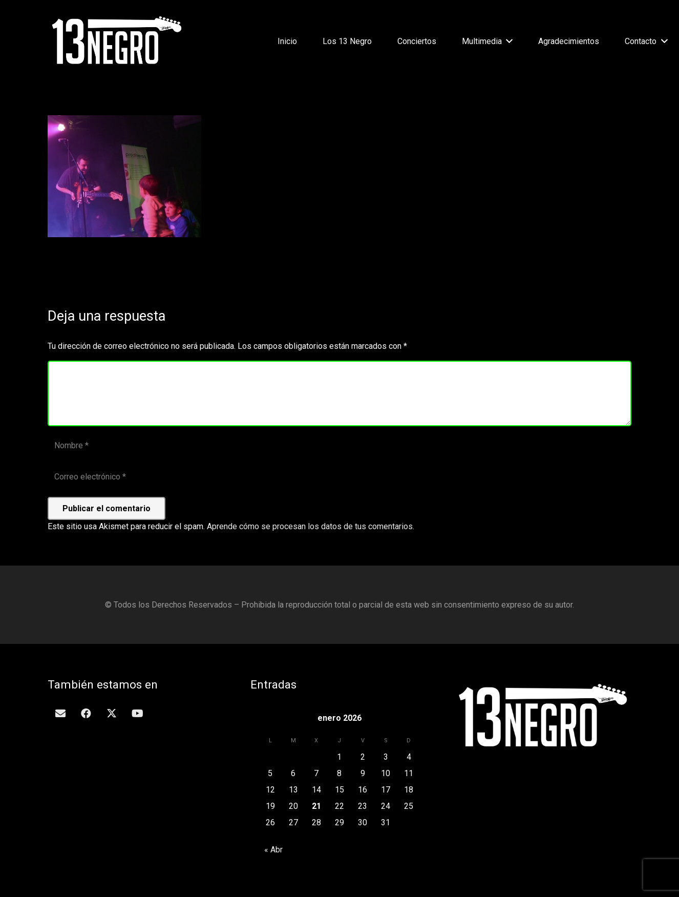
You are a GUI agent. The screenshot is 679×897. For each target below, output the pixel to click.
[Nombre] (339, 445)
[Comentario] (339, 393)
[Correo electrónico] (339, 477)
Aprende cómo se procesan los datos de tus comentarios (310, 526)
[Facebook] (86, 713)
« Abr (273, 849)
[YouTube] (137, 713)
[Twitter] (111, 713)
